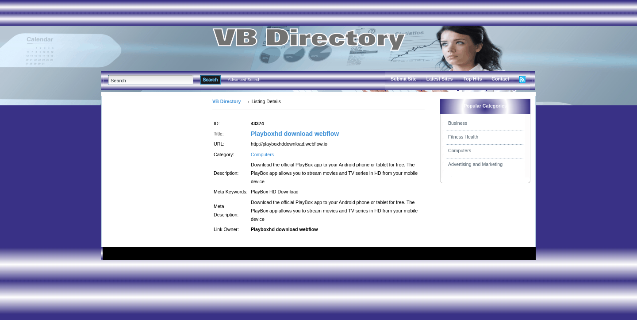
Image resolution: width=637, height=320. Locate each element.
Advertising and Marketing (475, 164)
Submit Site (404, 78)
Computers (262, 154)
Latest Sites (439, 78)
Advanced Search (244, 79)
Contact (500, 78)
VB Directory (226, 101)
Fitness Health (463, 136)
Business (457, 123)
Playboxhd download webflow (295, 133)
